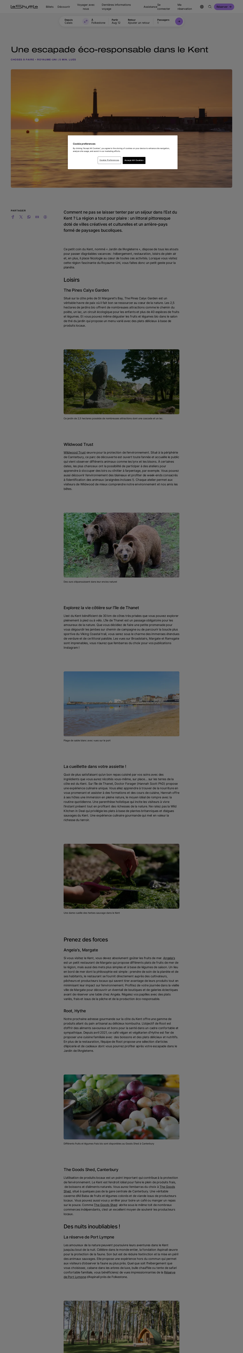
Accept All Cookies (134, 160)
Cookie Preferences (109, 160)
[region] (123, 152)
